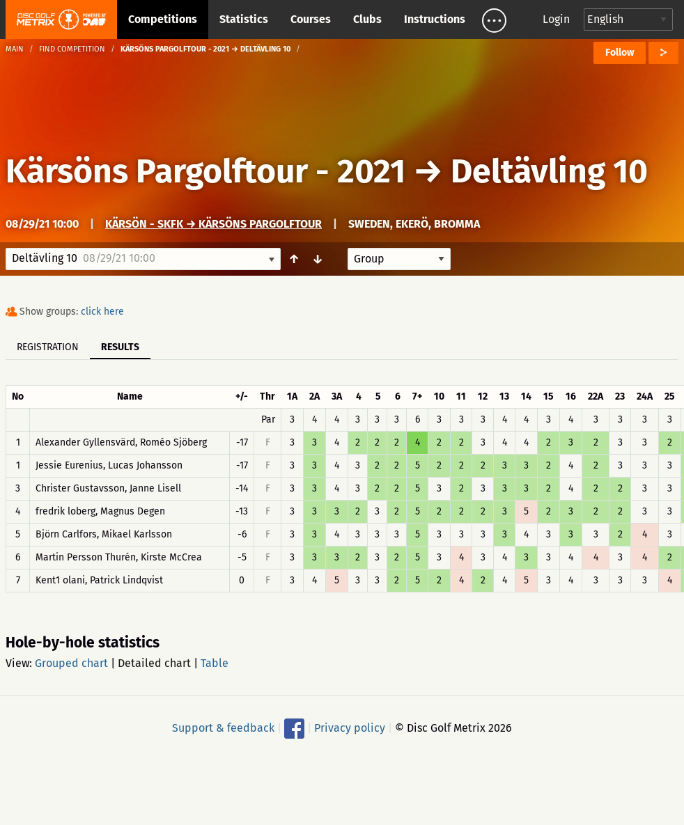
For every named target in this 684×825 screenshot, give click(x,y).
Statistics (243, 19)
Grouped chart (71, 663)
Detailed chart (154, 663)
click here (102, 311)
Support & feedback (223, 727)
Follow (619, 52)
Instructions (434, 19)
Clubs (367, 19)
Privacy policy (349, 727)
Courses (310, 19)
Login (556, 19)
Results (120, 347)
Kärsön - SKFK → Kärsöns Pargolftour (213, 223)
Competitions (162, 19)
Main (15, 49)
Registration (48, 347)
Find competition (72, 49)
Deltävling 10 (549, 171)
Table (214, 663)
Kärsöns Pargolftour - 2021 (205, 171)
